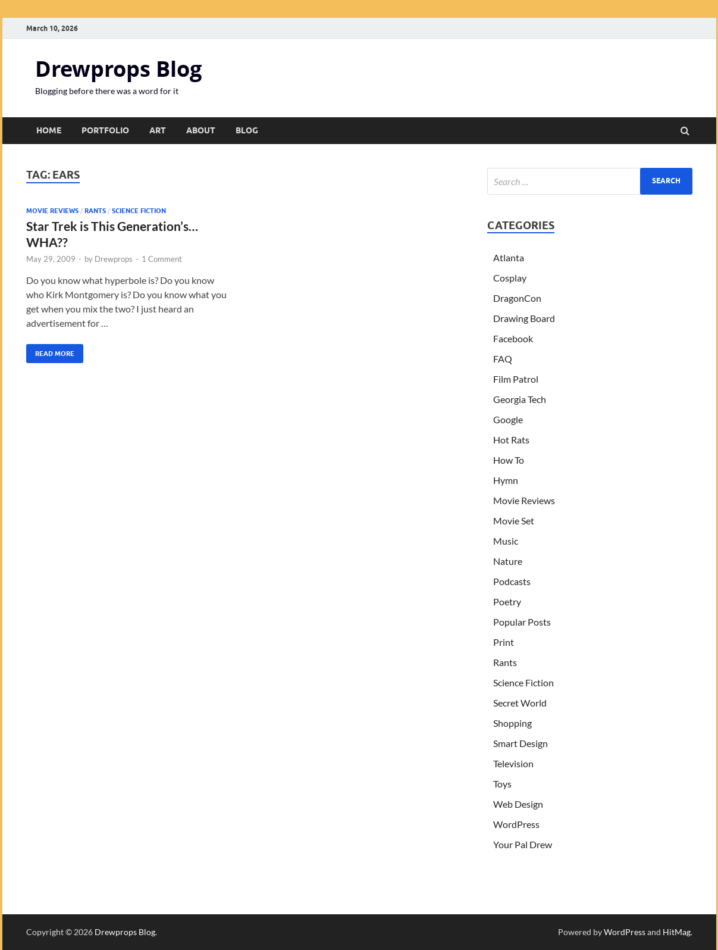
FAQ (502, 358)
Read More (50, 351)
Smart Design (520, 743)
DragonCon (517, 298)
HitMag (677, 932)
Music (505, 540)
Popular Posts (522, 621)
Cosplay (509, 277)
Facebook (513, 338)
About (200, 130)
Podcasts (512, 581)
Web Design (518, 804)
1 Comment (162, 259)
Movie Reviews (52, 211)
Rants (95, 211)
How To (508, 459)
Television (513, 763)
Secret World (520, 702)
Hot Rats (511, 439)
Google (508, 419)
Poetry (507, 601)
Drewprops (114, 259)
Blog (247, 130)
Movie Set (513, 520)
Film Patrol (515, 379)
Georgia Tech (519, 399)
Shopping (512, 723)
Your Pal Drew (522, 844)
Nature (507, 561)
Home (48, 130)
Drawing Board (524, 318)
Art (157, 130)
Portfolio (105, 130)
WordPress (516, 824)
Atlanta (508, 257)
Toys (502, 783)
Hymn (505, 480)
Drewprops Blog (118, 68)
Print (503, 642)
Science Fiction (139, 211)
